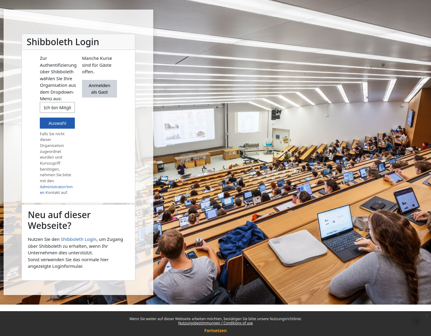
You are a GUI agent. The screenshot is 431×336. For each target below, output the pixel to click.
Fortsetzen (215, 330)
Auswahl (57, 123)
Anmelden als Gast (99, 88)
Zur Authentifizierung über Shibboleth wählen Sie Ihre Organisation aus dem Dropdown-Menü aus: (58, 78)
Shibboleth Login (78, 239)
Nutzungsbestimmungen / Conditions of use (215, 323)
